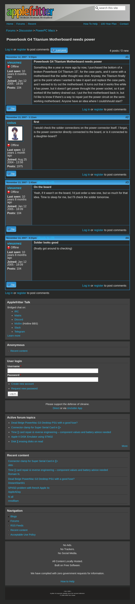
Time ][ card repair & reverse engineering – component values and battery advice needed (61, 432)
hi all (10, 496)
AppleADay (14, 491)
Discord (18, 319)
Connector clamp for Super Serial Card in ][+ (36, 427)
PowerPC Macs (45, 30)
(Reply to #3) (45, 237)
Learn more (13, 335)
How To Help (90, 23)
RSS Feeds (16, 525)
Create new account (22, 383)
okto (10, 465)
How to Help (67, 581)
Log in (9, 49)
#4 (127, 237)
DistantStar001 (16, 483)
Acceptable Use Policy (23, 534)
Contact (124, 23)
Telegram (19, 331)
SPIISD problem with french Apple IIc (29, 487)
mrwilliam (13, 500)
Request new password (24, 388)
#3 (127, 182)
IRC (16, 311)
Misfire (18, 323)
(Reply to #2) (45, 182)
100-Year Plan (109, 23)
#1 (127, 57)
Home (10, 23)
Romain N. (14, 474)
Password (14, 375)
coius (11, 123)
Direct (56, 408)
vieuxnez (14, 62)
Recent (32, 23)
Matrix (17, 315)
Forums (20, 23)
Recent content (18, 350)
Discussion (25, 30)
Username (14, 366)
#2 (127, 117)
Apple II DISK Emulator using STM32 (32, 436)
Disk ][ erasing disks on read (27, 441)
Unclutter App (74, 408)
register (21, 49)
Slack (17, 327)
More (125, 446)
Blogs (13, 516)
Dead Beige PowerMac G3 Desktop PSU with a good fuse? (44, 422)
